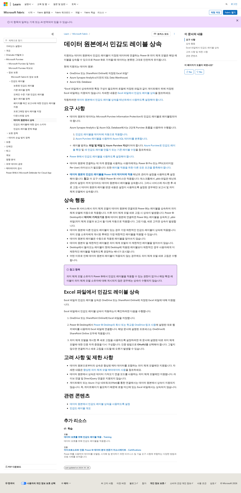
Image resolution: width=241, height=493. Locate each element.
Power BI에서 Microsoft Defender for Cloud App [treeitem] (28, 172)
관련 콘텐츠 (191, 55)
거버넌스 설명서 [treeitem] (14, 46)
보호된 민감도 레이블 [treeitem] (24, 85)
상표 (212, 483)
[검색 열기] (226, 4)
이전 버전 (121, 483)
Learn (66, 33)
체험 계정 (215, 12)
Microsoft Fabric (80, 33)
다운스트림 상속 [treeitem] (21, 115)
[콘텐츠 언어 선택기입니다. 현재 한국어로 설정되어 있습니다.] (10, 483)
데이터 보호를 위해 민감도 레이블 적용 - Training (87, 437)
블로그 (133, 483)
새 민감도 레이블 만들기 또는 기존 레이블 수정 (110, 149)
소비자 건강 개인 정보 (180, 483)
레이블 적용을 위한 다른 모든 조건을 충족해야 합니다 (141, 167)
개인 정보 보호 (157, 483)
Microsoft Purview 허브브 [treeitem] (21, 68)
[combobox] (30, 40)
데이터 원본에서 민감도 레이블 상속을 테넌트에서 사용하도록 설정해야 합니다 (120, 99)
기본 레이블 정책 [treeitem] (22, 89)
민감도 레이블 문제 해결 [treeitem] (25, 128)
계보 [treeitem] (8, 155)
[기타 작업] (174, 34)
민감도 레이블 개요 (80, 408)
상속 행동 (190, 43)
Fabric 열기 (230, 12)
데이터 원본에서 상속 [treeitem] (24, 120)
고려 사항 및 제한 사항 (197, 51)
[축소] (53, 34)
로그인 (234, 3)
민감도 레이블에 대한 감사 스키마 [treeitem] (30, 124)
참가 (144, 483)
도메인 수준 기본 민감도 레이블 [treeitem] (29, 94)
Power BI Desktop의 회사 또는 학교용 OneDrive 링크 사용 (125, 324)
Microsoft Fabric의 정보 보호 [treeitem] (24, 76)
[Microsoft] (6, 4)
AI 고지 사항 (107, 483)
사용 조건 (201, 483)
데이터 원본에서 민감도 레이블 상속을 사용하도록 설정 (100, 403)
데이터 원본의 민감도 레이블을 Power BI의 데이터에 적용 (101, 174)
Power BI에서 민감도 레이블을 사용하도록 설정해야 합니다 (102, 156)
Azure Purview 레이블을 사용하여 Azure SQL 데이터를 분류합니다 (111, 138)
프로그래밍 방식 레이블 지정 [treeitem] (27, 111)
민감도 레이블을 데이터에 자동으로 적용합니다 (101, 134)
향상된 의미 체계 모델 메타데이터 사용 (104, 369)
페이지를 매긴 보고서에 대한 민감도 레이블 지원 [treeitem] (34, 105)
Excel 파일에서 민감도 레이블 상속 (136, 92)
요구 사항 (190, 39)
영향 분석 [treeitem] (10, 159)
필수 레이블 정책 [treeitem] (22, 98)
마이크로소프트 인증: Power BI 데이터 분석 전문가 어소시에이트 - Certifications (102, 450)
